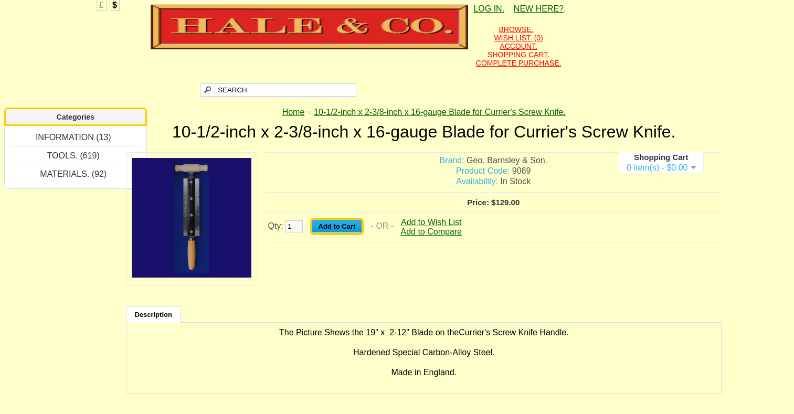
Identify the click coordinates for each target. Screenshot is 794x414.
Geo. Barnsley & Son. (507, 160)
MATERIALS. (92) (73, 173)
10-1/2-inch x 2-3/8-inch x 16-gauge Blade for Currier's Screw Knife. (440, 112)
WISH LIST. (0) (518, 38)
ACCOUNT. (518, 46)
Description (153, 315)
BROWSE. (516, 29)
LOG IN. (488, 8)
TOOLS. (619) (73, 155)
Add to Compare (431, 231)
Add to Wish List (431, 222)
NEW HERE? (539, 8)
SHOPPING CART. (518, 54)
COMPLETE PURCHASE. (519, 63)
